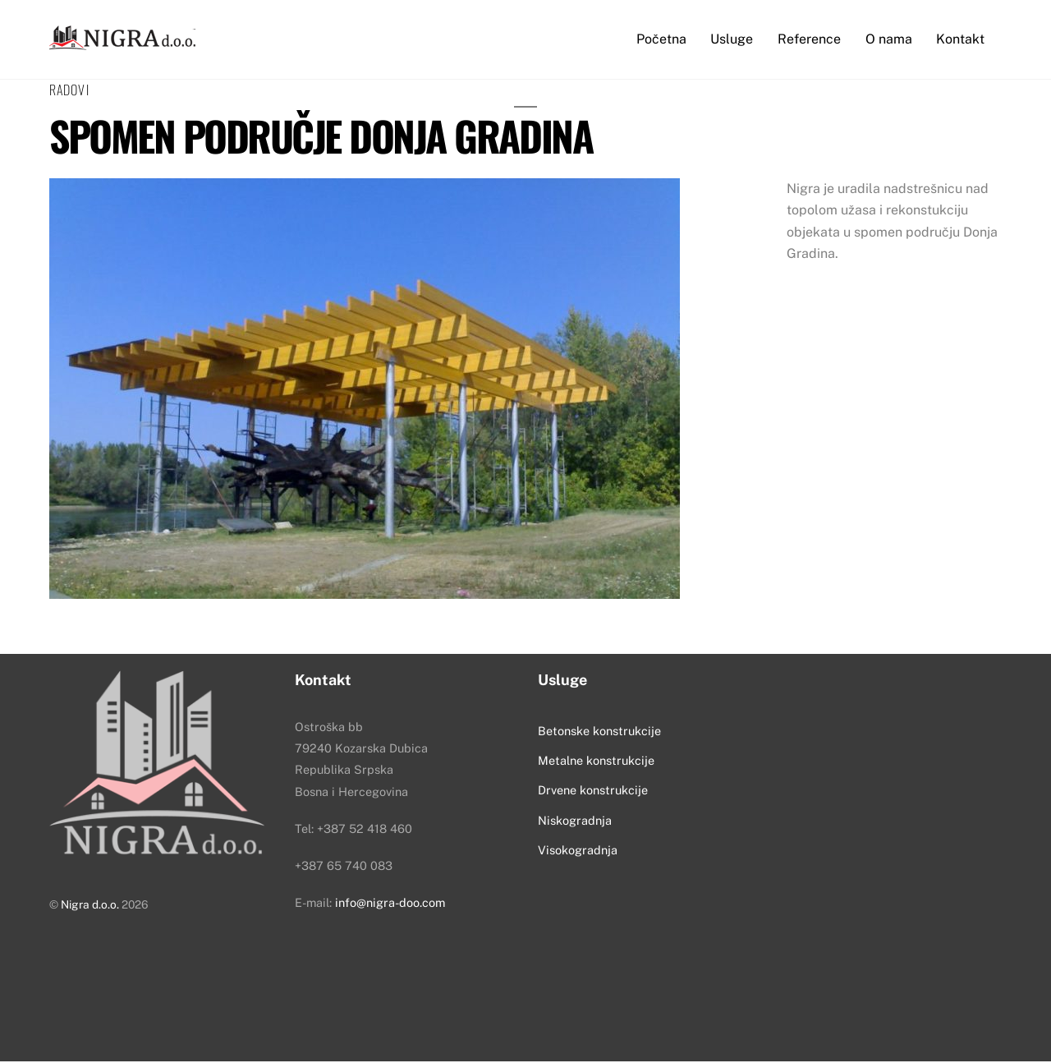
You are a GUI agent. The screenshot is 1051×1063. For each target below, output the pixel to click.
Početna (661, 39)
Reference (809, 39)
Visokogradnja (577, 851)
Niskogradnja (575, 821)
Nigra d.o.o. (90, 906)
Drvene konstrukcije (593, 791)
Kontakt (960, 39)
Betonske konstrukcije (599, 732)
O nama (888, 39)
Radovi (69, 90)
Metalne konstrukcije (596, 761)
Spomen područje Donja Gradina (320, 137)
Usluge (731, 39)
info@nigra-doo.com (390, 904)
